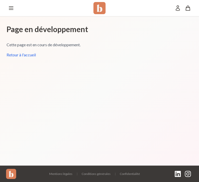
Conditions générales (96, 174)
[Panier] (188, 8)
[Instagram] (188, 174)
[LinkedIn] (178, 174)
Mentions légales (60, 174)
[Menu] (11, 8)
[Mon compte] (178, 8)
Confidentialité (130, 174)
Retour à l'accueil (21, 54)
